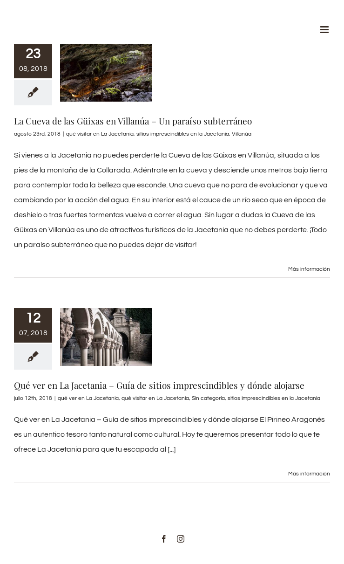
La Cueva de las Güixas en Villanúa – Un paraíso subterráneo (133, 121)
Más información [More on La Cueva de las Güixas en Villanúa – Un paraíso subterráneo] (309, 269)
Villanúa (241, 134)
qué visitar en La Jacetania (100, 134)
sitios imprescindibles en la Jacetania (182, 134)
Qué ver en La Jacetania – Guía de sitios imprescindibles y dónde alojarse (159, 385)
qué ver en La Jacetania (88, 398)
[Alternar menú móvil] (325, 29)
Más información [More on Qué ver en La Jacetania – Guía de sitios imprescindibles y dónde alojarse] (309, 474)
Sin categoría (208, 398)
